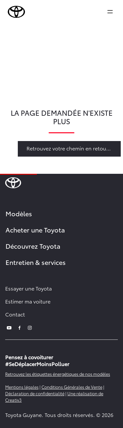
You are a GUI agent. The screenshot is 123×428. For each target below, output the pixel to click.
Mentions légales (22, 387)
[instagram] (30, 327)
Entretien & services (36, 262)
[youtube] (9, 327)
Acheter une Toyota (35, 229)
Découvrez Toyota (33, 246)
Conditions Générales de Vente (71, 387)
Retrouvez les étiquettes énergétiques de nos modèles (57, 374)
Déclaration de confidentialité (34, 393)
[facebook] (19, 327)
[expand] (110, 11)
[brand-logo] (16, 12)
